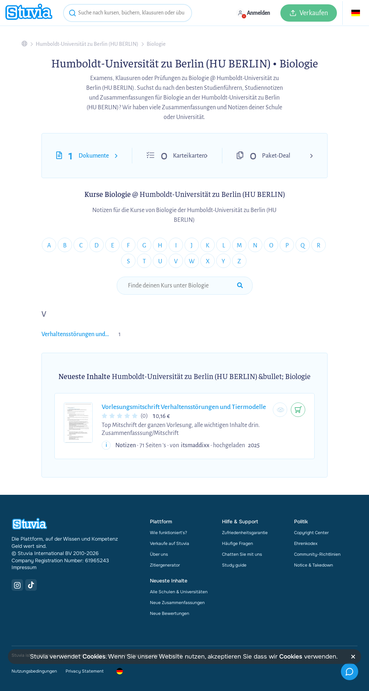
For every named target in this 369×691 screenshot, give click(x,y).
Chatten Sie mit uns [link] (242, 554)
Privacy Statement (84, 671)
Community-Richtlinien (317, 554)
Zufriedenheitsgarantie (245, 533)
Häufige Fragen (237, 543)
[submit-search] (240, 286)
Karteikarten (189, 156)
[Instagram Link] (17, 585)
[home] (28, 13)
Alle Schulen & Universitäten (179, 592)
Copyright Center (311, 533)
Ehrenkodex (305, 543)
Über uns (159, 554)
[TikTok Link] (31, 585)
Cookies (94, 656)
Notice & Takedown (313, 565)
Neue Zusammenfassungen (177, 603)
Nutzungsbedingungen (34, 671)
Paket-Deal (276, 156)
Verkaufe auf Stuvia (169, 543)
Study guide (234, 565)
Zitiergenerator (165, 565)
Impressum (24, 567)
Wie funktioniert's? (168, 533)
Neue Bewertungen (169, 613)
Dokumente (94, 156)
